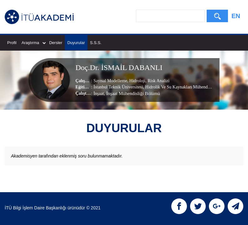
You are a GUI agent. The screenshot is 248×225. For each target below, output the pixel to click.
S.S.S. (95, 42)
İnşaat (98, 93)
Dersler (55, 42)
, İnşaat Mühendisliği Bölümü (132, 93)
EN (235, 15)
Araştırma (34, 42)
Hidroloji (137, 80)
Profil (12, 42)
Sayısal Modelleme (110, 80)
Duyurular (76, 42)
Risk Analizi (158, 80)
